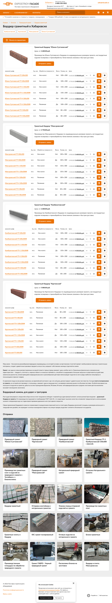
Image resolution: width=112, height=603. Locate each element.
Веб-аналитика (104, 595)
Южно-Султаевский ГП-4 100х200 (17, 98)
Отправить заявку (45, 63)
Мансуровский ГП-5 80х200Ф (15, 195)
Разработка (94, 595)
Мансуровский (33, 31)
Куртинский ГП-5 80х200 (14, 318)
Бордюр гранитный (41, 22)
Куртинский (22, 31)
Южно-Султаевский (48, 31)
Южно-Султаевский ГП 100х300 (16, 75)
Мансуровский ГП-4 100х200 (15, 177)
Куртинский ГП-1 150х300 (14, 341)
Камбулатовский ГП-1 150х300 (16, 245)
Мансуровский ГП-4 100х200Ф (16, 183)
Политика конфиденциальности (13, 590)
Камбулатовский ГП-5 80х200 (15, 268)
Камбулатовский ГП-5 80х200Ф (16, 274)
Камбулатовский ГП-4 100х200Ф (16, 262)
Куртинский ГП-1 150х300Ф (15, 335)
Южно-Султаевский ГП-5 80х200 (16, 110)
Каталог (13, 22)
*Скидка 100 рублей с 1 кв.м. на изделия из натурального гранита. (71, 17)
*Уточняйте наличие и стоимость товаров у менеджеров (24, 17)
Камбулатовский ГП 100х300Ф (16, 239)
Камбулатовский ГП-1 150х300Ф (16, 250)
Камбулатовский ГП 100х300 (15, 233)
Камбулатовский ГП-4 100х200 (16, 256)
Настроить (58, 598)
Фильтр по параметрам (16, 40)
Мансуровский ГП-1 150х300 (15, 166)
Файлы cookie (7, 594)
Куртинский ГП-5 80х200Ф (14, 312)
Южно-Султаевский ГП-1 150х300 (17, 87)
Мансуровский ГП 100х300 (14, 154)
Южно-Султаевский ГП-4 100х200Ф (17, 104)
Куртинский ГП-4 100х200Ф (15, 323)
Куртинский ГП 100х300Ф (14, 347)
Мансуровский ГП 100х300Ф (15, 160)
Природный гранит (25, 22)
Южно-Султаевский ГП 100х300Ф (17, 81)
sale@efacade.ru (103, 3)
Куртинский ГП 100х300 (13, 352)
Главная (5, 22)
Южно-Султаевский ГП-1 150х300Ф (17, 93)
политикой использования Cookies (49, 590)
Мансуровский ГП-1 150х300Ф (16, 171)
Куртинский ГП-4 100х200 (14, 329)
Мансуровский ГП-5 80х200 (15, 189)
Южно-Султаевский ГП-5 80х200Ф (17, 116)
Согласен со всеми (46, 598)
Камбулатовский (9, 31)
